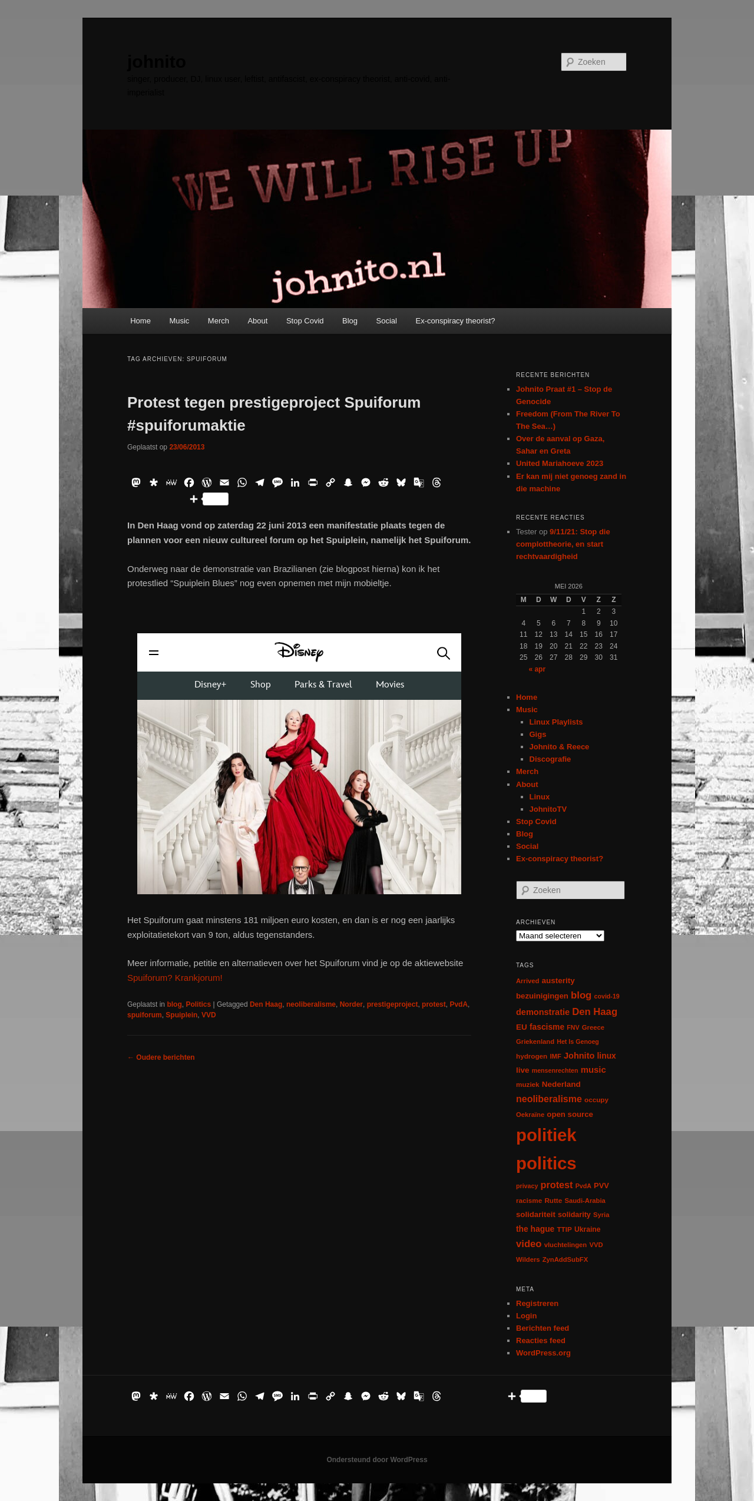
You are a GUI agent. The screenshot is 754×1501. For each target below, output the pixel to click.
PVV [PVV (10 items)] (601, 1185)
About (257, 320)
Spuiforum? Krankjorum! (175, 978)
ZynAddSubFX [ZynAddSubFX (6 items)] (565, 1259)
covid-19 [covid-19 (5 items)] (607, 996)
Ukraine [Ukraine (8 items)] (587, 1229)
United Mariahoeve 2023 (559, 463)
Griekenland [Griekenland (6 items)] (535, 1041)
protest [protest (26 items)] (557, 1184)
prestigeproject (392, 1004)
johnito (156, 61)
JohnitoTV (548, 809)
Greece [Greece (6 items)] (593, 1027)
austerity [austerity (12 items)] (558, 980)
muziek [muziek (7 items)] (528, 1084)
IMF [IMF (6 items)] (555, 1056)
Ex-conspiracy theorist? (455, 320)
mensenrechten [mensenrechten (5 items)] (555, 1070)
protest (434, 1004)
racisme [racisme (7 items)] (529, 1200)
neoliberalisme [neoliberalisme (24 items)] (549, 1099)
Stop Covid (305, 320)
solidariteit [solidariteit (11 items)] (535, 1214)
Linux (540, 796)
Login (526, 1315)
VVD (208, 1015)
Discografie (550, 759)
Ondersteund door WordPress (376, 1460)
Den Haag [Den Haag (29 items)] (594, 1011)
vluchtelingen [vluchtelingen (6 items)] (565, 1244)
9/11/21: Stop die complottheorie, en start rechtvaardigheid (563, 544)
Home (140, 320)
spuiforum (144, 1015)
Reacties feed (541, 1340)
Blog (350, 320)
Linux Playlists (556, 722)
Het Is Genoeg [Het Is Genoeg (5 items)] (578, 1041)
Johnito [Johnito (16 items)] (579, 1055)
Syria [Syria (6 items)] (601, 1214)
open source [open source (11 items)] (570, 1114)
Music (179, 320)
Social (386, 320)
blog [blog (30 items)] (581, 995)
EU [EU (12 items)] (521, 1027)
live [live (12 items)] (523, 1070)
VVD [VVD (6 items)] (596, 1244)
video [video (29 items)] (529, 1243)
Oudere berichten (161, 1057)
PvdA (458, 1004)
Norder (351, 1004)
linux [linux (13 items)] (606, 1055)
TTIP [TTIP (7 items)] (564, 1229)
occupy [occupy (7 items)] (596, 1099)
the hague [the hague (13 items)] (535, 1229)
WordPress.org (543, 1352)
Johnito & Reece (560, 746)
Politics (198, 1004)
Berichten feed (542, 1328)
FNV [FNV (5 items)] (573, 1027)
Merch (218, 320)
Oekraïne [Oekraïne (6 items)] (530, 1114)
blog (174, 1004)
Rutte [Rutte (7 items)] (553, 1200)
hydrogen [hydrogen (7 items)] (531, 1056)
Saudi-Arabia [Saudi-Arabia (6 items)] (584, 1200)
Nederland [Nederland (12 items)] (561, 1084)
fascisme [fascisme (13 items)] (547, 1026)
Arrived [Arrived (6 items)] (527, 980)
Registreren (537, 1303)
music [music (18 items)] (593, 1069)
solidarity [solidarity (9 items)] (574, 1215)
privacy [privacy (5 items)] (527, 1185)
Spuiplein (181, 1015)
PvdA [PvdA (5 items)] (583, 1185)
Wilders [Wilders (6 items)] (528, 1259)
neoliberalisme (311, 1004)
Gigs (538, 734)
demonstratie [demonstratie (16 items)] (543, 1012)
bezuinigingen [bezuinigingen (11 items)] (542, 995)
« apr (536, 669)
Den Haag (266, 1004)
